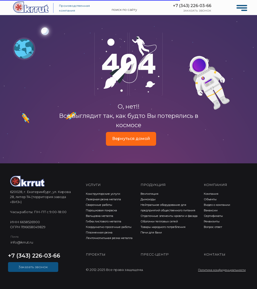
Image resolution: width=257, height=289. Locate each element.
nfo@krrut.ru (22, 242)
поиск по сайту (124, 10)
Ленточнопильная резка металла (109, 238)
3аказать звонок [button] (33, 267)
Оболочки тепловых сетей (159, 221)
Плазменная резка (99, 232)
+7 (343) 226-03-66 (192, 5)
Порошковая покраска (101, 210)
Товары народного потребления (163, 227)
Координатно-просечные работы (109, 227)
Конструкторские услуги (103, 194)
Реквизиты (212, 221)
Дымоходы (148, 199)
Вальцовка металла (99, 216)
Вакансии (211, 210)
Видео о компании (217, 205)
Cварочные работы (99, 205)
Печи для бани (151, 232)
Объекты (210, 199)
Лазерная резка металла (103, 199)
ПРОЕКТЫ (95, 254)
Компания (211, 194)
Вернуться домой (131, 138)
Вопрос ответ (213, 227)
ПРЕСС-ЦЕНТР (155, 254)
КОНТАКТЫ (214, 254)
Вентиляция (149, 194)
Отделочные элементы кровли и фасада (169, 216)
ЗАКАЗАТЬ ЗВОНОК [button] (197, 10)
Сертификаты (213, 216)
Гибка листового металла (103, 221)
